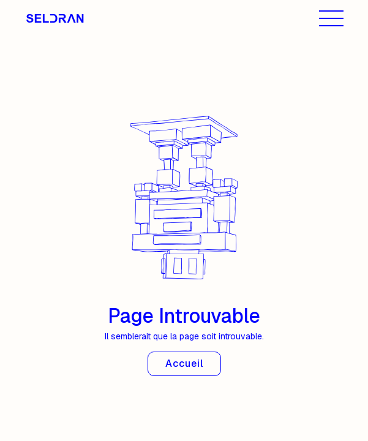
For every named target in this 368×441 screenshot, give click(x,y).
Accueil (184, 363)
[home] (61, 18)
